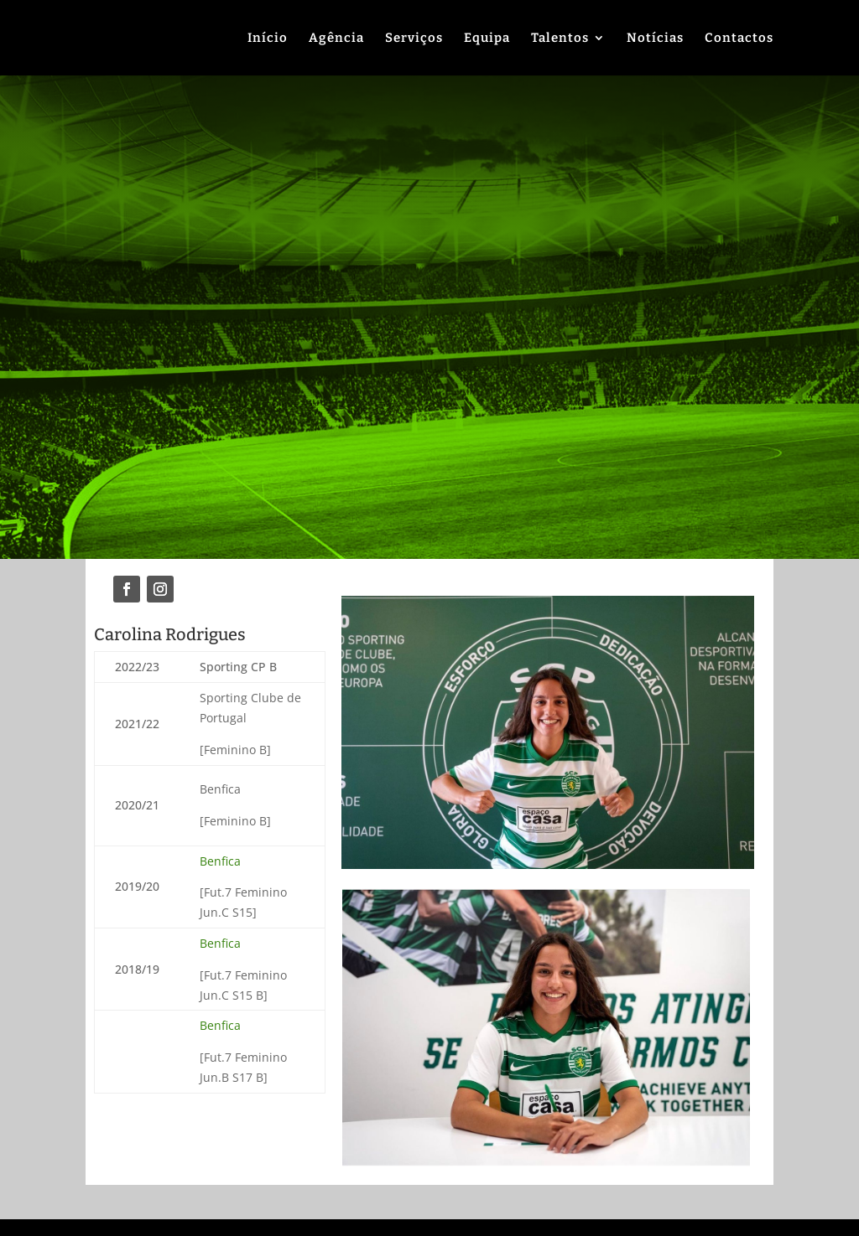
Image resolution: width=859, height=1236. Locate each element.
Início (267, 38)
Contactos (739, 38)
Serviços (414, 38)
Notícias (655, 38)
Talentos (560, 38)
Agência (336, 38)
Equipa (487, 38)
